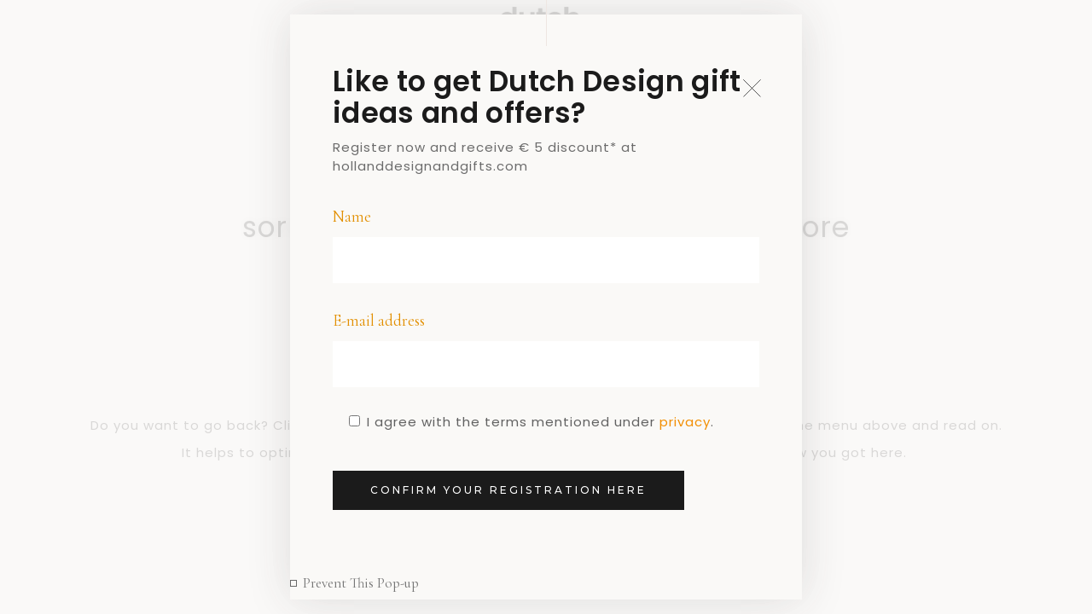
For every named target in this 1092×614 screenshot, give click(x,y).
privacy (685, 422)
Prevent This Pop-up (361, 583)
